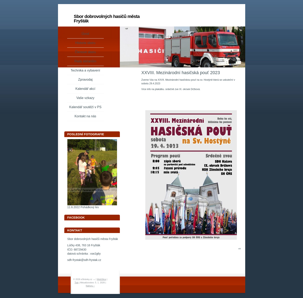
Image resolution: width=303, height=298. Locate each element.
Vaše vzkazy (85, 98)
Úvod (85, 33)
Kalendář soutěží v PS (85, 107)
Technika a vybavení (85, 70)
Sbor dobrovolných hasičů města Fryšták (107, 18)
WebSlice (101, 279)
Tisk (76, 282)
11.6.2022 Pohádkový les (83, 207)
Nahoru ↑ (90, 286)
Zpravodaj (85, 79)
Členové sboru (85, 52)
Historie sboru (85, 43)
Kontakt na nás (85, 116)
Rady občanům (85, 61)
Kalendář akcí (85, 88)
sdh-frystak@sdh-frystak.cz (84, 260)
